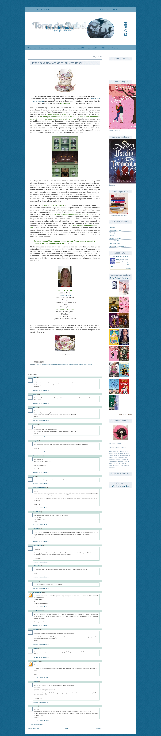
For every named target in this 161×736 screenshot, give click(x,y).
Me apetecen (65, 10)
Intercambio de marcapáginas (117, 246)
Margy (35, 377)
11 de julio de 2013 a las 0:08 (40, 657)
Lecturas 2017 (79, 48)
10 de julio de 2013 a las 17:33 (41, 588)
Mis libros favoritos (120, 486)
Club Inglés (112, 233)
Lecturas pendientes (115, 238)
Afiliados (105, 48)
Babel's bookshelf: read (120, 278)
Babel (117, 259)
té (77, 364)
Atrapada (35, 441)
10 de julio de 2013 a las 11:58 (41, 452)
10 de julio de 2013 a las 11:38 (41, 403)
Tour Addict (112, 10)
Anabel (35, 407)
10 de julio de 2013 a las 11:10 (41, 390)
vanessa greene (83, 364)
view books (128, 268)
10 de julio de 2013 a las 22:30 (41, 644)
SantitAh (35, 681)
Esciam (35, 706)
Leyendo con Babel (97, 10)
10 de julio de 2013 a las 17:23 (41, 577)
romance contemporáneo (61, 364)
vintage (90, 364)
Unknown (35, 661)
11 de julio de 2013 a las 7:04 (40, 702)
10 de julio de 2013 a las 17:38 (41, 607)
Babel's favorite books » (125, 414)
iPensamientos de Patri (39, 487)
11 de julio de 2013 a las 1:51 (40, 678)
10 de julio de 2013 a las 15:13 (41, 525)
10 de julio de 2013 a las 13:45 (41, 483)
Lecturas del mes (114, 225)
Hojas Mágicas (37, 592)
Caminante (36, 528)
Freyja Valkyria (37, 545)
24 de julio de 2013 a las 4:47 (40, 721)
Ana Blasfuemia (37, 610)
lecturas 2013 (47, 364)
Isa (33, 476)
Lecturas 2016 (93, 48)
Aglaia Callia (36, 566)
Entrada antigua (98, 728)
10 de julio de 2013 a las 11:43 (41, 420)
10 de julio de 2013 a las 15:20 (41, 541)
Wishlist (115, 48)
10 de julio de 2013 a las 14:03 (41, 508)
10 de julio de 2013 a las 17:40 (41, 625)
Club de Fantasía (79, 10)
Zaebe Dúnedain (37, 456)
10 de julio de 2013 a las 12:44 (41, 472)
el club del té (39, 364)
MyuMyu (35, 629)
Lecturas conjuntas (63, 48)
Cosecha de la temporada (46, 10)
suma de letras (73, 364)
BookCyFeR (36, 512)
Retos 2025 (112, 227)
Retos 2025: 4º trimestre (116, 241)
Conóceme (31, 48)
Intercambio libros (114, 243)
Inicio (66, 728)
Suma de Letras (65, 295)
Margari (35, 648)
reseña (53, 364)
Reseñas (30, 10)
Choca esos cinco (46, 48)
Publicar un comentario (37, 724)
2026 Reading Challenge (120, 256)
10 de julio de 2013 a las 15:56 (41, 562)
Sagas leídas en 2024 (115, 230)
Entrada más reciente (33, 728)
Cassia (34, 394)
